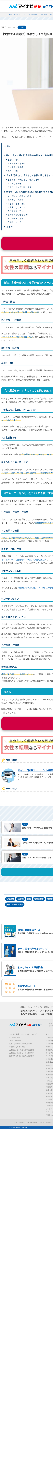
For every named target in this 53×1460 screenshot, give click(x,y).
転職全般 (10, 899)
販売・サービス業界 (15, 904)
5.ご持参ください (15, 211)
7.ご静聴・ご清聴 (15, 218)
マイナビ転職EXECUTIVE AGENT (26, 1122)
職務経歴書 (39, 899)
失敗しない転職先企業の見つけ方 (21, 1043)
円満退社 (49, 1081)
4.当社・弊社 (14, 171)
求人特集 (49, 1099)
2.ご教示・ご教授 (15, 200)
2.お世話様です (14, 183)
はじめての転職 (14, 1037)
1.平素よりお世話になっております (23, 180)
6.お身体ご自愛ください (18, 215)
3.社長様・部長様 (15, 167)
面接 (29, 899)
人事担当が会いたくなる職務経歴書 (21, 1050)
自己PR (20, 899)
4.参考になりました (16, 207)
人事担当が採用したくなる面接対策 (21, 1053)
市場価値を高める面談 (17, 1047)
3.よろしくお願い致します (19, 187)
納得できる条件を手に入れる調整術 (21, 1056)
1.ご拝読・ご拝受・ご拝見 (19, 196)
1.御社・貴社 (14, 160)
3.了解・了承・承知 (16, 204)
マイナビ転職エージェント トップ (22, 1034)
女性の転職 (33, 14)
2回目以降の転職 (15, 1040)
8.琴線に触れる (14, 222)
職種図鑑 (49, 1093)
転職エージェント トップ (18, 14)
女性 (21, 27)
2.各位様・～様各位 (16, 163)
